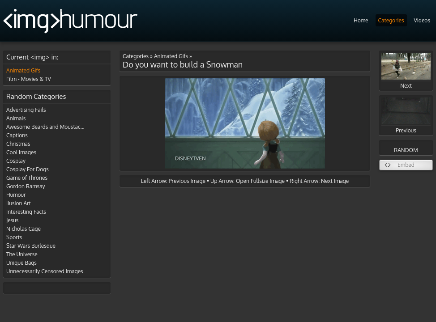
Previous (406, 115)
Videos (422, 20)
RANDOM (406, 150)
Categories (391, 20)
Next (406, 71)
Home (361, 20)
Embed (406, 164)
